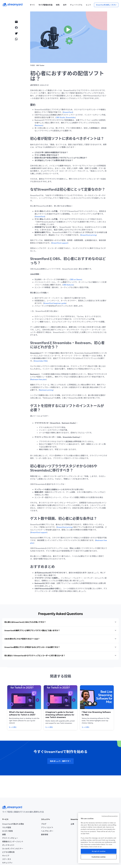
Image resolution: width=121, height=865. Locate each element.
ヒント (88, 5)
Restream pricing (46, 390)
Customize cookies (98, 857)
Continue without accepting (110, 816)
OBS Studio (60, 117)
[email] (16, 21)
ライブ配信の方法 (45, 5)
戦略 (58, 5)
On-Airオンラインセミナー (12, 849)
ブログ (47, 824)
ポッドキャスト (8, 845)
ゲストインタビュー (10, 838)
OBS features (68, 285)
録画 (4, 835)
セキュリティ (7, 863)
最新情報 (44, 835)
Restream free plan (38, 379)
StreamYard (68, 112)
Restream (39, 125)
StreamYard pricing (88, 235)
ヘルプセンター (47, 831)
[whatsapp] (16, 39)
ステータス (6, 859)
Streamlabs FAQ (40, 361)
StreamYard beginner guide (55, 303)
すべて (32, 5)
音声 (65, 5)
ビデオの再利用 (8, 852)
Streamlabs (70, 117)
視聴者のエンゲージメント (12, 842)
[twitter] (16, 33)
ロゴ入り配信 (7, 831)
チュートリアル (76, 5)
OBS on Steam (76, 279)
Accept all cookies (98, 851)
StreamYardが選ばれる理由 (13, 824)
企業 (72, 824)
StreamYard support (59, 243)
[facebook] (16, 27)
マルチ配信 (6, 827)
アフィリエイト (47, 827)
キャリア (10, 856)
